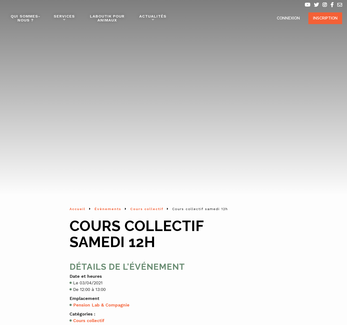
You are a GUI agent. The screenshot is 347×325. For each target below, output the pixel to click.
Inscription (325, 18)
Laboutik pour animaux (107, 18)
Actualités (152, 16)
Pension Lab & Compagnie (101, 304)
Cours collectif (88, 320)
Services (64, 16)
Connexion (288, 18)
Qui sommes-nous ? (25, 18)
